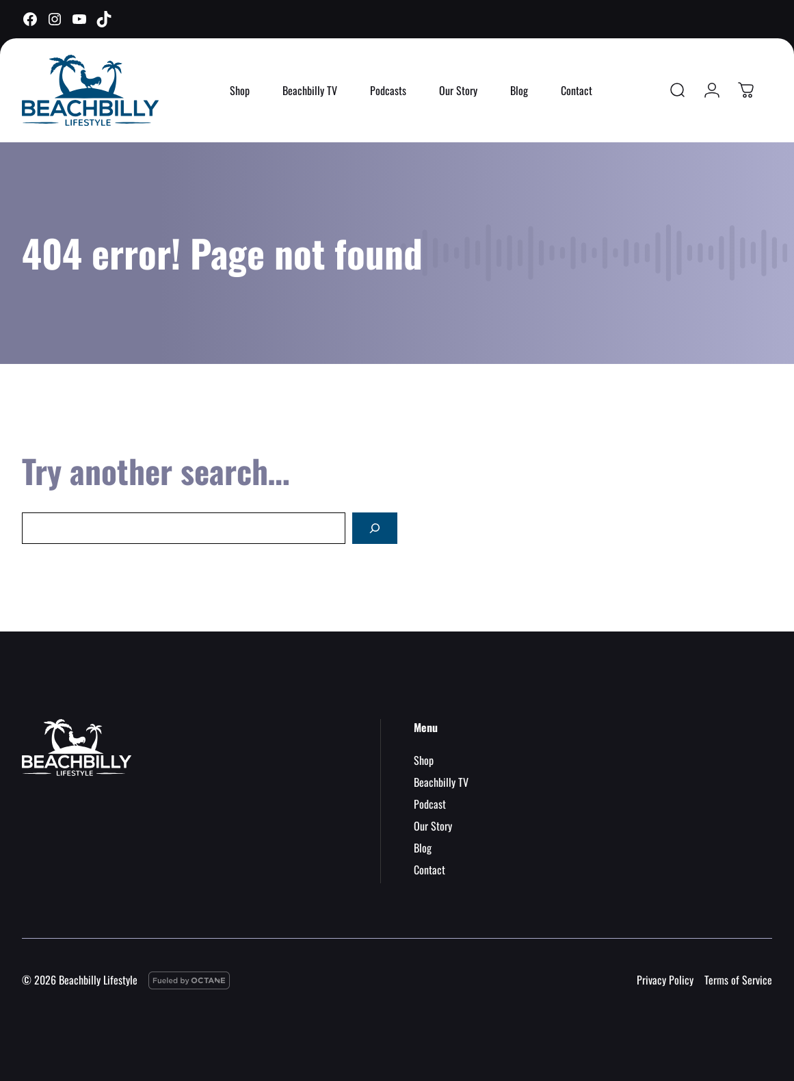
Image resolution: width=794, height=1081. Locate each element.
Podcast (430, 804)
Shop (240, 90)
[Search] (374, 528)
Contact (576, 90)
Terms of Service (738, 980)
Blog (519, 90)
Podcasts (388, 90)
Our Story (458, 90)
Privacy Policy (665, 980)
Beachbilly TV (309, 90)
